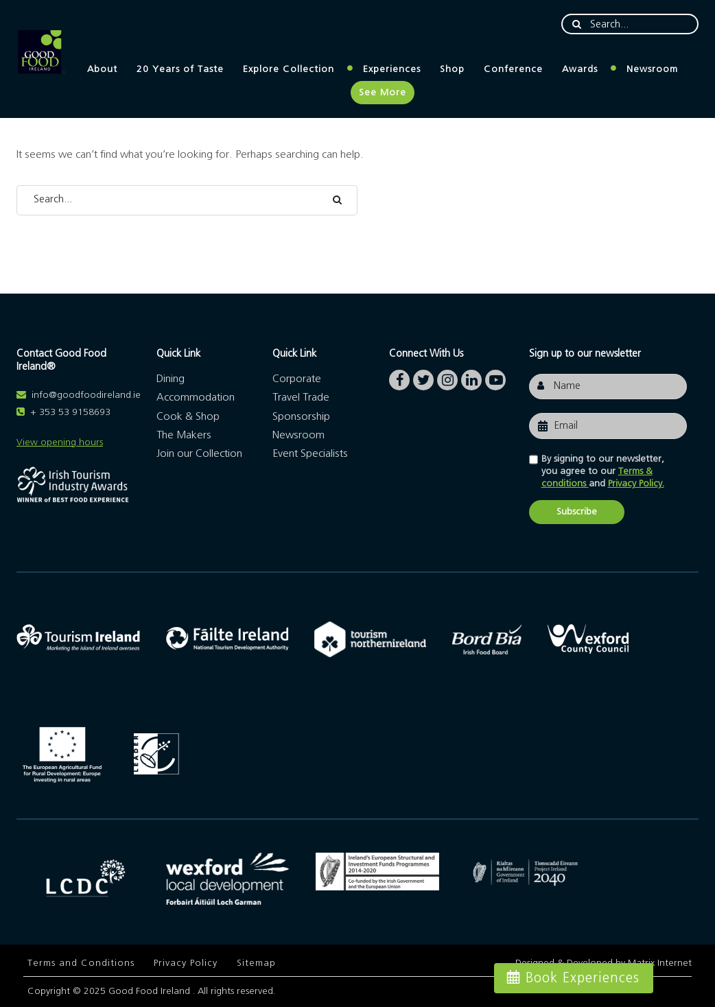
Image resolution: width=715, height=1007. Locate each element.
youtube (495, 376)
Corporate (296, 378)
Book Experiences (583, 978)
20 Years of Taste (180, 69)
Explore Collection (288, 69)
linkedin (471, 376)
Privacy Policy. (636, 483)
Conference (513, 69)
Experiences (392, 69)
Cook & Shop (188, 416)
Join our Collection (199, 453)
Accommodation (195, 397)
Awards (580, 69)
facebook (399, 376)
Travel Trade (300, 397)
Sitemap (256, 963)
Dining (170, 378)
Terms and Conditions (80, 963)
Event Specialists (310, 453)
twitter (423, 376)
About (102, 69)
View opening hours (59, 442)
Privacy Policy (186, 963)
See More (382, 92)
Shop (452, 69)
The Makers (183, 434)
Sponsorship (301, 416)
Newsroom (652, 69)
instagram (447, 376)
